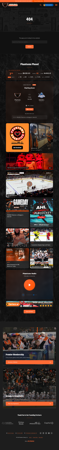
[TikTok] (40, 433)
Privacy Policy (35, 437)
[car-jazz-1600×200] (29, 304)
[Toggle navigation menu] (56, 5)
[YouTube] (49, 433)
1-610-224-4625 (20, 433)
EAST (13, 77)
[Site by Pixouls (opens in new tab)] (31, 441)
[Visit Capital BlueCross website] (50, 423)
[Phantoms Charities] (17, 137)
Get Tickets (29, 109)
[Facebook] (43, 433)
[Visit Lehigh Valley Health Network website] (9, 423)
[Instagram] (46, 433)
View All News (29, 311)
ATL (9, 77)
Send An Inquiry (11, 433)
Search (30, 437)
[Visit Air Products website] (37, 423)
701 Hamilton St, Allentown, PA (31, 433)
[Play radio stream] (29, 284)
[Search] (29, 42)
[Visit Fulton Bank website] (23, 423)
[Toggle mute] (23, 294)
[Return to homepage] (10, 5)
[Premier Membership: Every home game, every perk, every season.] (29, 347)
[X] (52, 433)
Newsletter (41, 437)
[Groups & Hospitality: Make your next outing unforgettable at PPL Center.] (29, 389)
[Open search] (40, 5)
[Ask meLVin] (48, 5)
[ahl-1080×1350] (41, 213)
